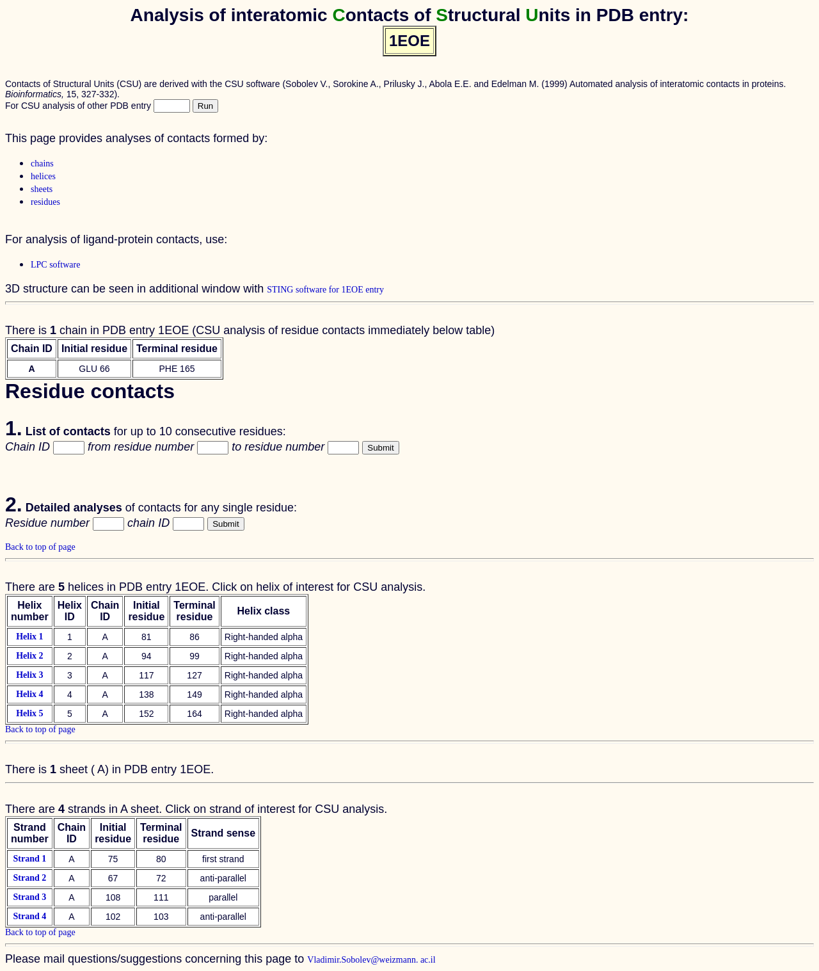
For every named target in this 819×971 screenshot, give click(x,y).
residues (45, 202)
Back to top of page (40, 547)
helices (43, 176)
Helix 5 (29, 713)
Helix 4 (29, 694)
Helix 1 (29, 636)
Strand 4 (29, 916)
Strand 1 (29, 858)
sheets (41, 189)
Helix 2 (29, 656)
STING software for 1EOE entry (325, 289)
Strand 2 (29, 878)
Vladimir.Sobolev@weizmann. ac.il (371, 960)
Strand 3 (29, 897)
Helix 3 (29, 675)
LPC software (55, 264)
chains (42, 163)
